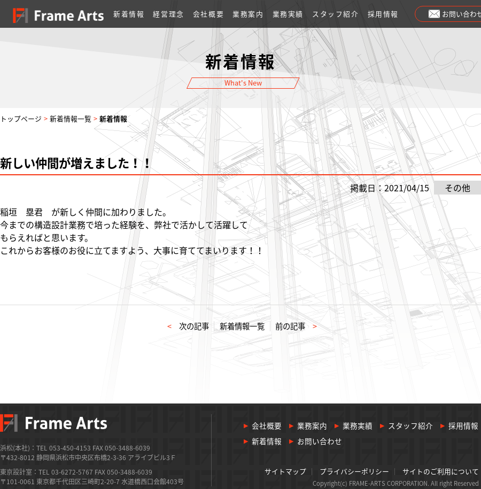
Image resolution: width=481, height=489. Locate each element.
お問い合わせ (319, 441)
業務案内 (247, 14)
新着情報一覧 (70, 118)
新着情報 (128, 14)
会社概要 (208, 14)
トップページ (21, 118)
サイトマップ (285, 471)
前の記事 (296, 326)
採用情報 (383, 14)
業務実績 (288, 14)
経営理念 (168, 14)
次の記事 (188, 326)
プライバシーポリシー (354, 471)
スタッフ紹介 (335, 14)
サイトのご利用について (440, 471)
